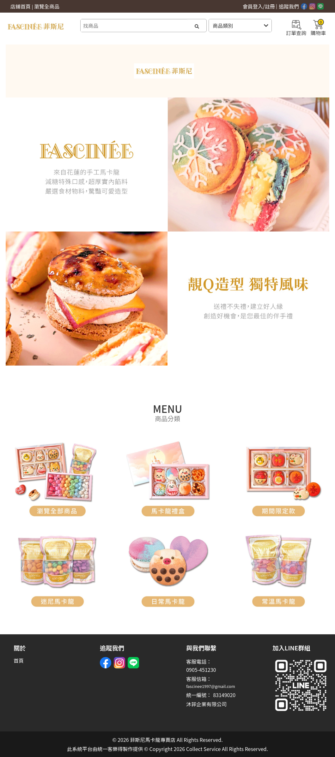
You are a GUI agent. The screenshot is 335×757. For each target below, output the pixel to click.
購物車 (318, 27)
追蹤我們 (289, 6)
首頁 (19, 660)
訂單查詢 (296, 27)
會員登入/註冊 (259, 6)
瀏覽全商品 (46, 6)
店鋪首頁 (20, 6)
